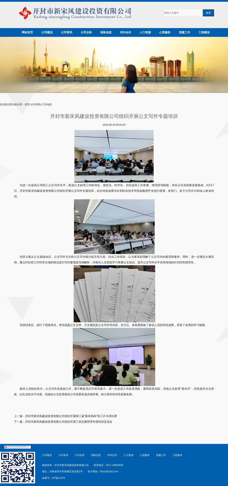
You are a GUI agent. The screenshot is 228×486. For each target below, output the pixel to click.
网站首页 (27, 32)
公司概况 (47, 32)
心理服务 (164, 32)
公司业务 (86, 32)
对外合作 (125, 32)
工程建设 (204, 32)
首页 (27, 104)
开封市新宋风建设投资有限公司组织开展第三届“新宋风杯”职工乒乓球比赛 (71, 416)
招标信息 (106, 32)
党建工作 (184, 32)
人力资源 (145, 32)
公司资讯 (66, 32)
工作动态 (47, 104)
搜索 (208, 12)
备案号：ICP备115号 (53, 478)
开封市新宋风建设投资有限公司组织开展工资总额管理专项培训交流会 (68, 421)
